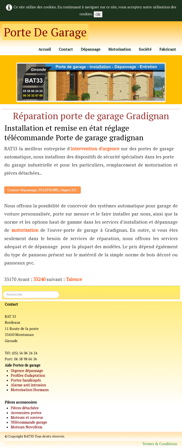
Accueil (44, 49)
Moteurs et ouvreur (27, 417)
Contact (66, 49)
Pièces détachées (24, 407)
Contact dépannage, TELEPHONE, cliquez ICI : (42, 190)
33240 (39, 279)
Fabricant (167, 49)
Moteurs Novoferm (26, 427)
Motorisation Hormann (29, 389)
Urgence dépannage (27, 370)
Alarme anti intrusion (28, 385)
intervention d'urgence (95, 148)
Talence (74, 279)
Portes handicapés (26, 380)
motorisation (24, 230)
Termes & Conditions (159, 443)
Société (145, 49)
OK (98, 14)
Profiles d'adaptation (28, 375)
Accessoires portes (26, 412)
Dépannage (90, 49)
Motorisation (119, 49)
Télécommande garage (29, 422)
